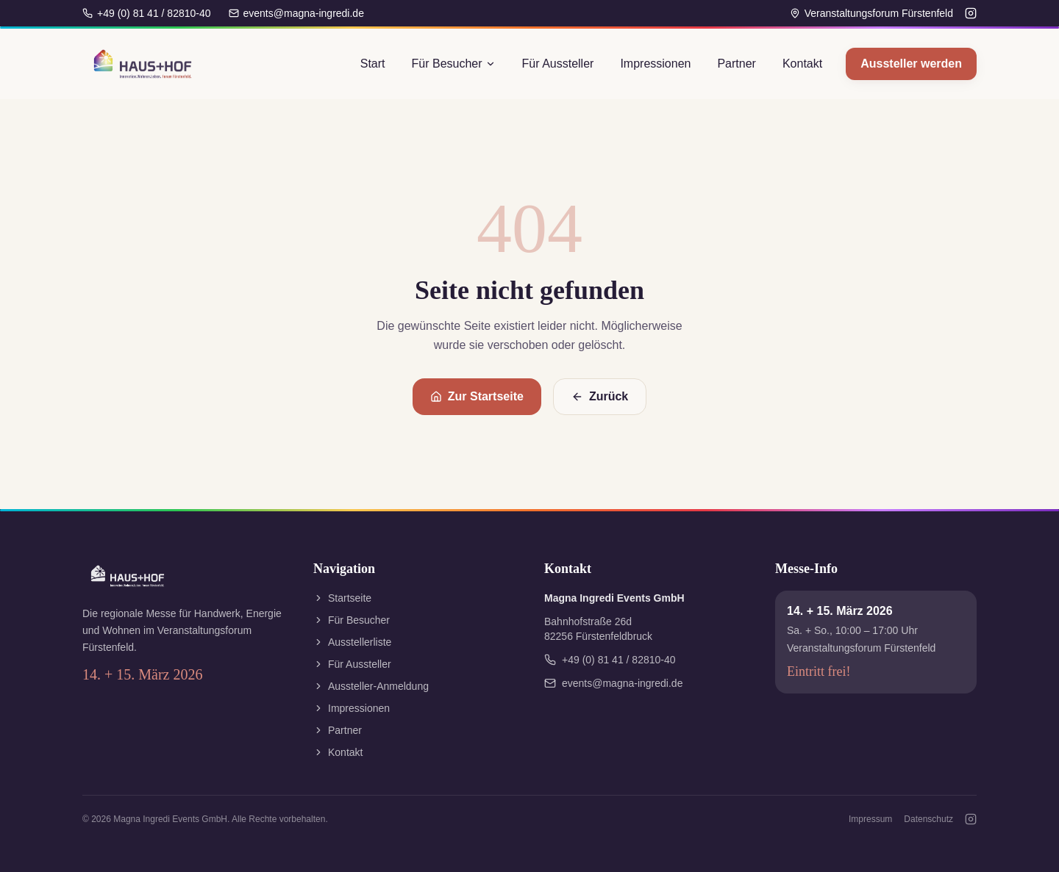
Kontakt (802, 63)
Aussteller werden (911, 63)
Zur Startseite (477, 396)
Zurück (599, 396)
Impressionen (655, 63)
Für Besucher (454, 63)
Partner (736, 63)
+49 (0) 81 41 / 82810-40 (146, 13)
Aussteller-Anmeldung (371, 686)
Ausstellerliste (352, 642)
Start (372, 63)
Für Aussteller (558, 63)
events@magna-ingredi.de (296, 13)
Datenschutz (928, 819)
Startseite (342, 598)
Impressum (870, 819)
